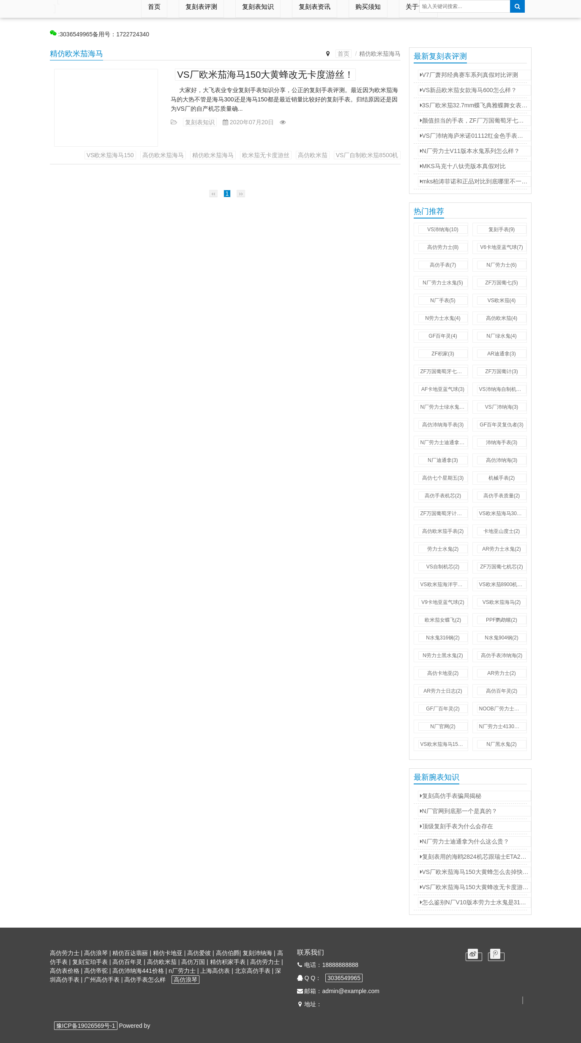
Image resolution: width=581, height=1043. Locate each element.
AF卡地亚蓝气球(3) (442, 389)
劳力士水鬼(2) (443, 549)
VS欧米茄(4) (502, 300)
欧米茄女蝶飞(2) (443, 620)
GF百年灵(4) (442, 336)
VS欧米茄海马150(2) (443, 744)
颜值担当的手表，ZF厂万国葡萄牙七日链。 (475, 120)
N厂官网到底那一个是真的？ (458, 811)
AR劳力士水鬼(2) (501, 549)
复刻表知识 (200, 122)
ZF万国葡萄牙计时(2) (444, 513)
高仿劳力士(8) (443, 247)
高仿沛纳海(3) (502, 460)
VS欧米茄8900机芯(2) (502, 584)
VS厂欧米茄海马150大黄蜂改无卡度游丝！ (265, 74)
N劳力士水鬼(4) (442, 318)
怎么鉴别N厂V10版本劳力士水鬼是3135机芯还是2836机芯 (475, 902)
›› (241, 193)
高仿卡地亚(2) (443, 673)
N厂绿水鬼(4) (501, 336)
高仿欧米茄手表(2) (443, 531)
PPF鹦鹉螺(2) (501, 620)
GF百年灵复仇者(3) (501, 425)
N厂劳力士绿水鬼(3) (443, 407)
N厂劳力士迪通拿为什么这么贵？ (464, 841)
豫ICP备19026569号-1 (85, 1025)
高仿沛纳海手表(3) (443, 425)
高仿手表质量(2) (501, 496)
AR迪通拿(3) (501, 354)
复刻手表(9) (501, 229)
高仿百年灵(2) (502, 691)
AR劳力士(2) (501, 673)
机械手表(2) (501, 478)
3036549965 (343, 978)
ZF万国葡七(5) (501, 283)
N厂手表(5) (442, 300)
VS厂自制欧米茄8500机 (367, 155)
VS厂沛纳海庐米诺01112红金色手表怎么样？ (475, 135)
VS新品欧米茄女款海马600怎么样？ (468, 90)
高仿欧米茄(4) (502, 318)
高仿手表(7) (443, 265)
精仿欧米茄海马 (213, 155)
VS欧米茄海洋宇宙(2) (444, 584)
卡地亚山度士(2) (501, 531)
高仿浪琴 (185, 979)
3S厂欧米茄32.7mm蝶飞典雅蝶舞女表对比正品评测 (475, 105)
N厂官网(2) (442, 726)
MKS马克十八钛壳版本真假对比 (463, 166)
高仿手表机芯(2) (443, 496)
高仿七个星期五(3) (443, 478)
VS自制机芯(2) (443, 567)
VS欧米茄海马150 (110, 155)
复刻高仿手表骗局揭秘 (450, 795)
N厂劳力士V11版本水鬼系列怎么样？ (470, 150)
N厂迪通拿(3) (443, 460)
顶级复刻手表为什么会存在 (456, 826)
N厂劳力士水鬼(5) (443, 283)
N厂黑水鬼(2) (501, 744)
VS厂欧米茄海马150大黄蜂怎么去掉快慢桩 (475, 871)
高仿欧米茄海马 (163, 155)
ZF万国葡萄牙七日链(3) (444, 371)
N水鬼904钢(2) (501, 638)
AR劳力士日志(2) (442, 691)
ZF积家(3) (442, 354)
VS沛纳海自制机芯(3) (502, 389)
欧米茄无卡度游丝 (265, 155)
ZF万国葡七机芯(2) (501, 567)
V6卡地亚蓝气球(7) (501, 247)
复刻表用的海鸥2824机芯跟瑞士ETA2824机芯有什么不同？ (475, 856)
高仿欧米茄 (312, 155)
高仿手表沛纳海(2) (502, 655)
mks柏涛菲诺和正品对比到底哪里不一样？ (475, 181)
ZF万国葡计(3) (501, 371)
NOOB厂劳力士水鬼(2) (502, 709)
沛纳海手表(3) (502, 442)
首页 (343, 53)
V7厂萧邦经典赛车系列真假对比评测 (469, 74)
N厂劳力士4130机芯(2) (502, 726)
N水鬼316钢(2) (442, 638)
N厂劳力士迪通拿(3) (443, 442)
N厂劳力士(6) (501, 265)
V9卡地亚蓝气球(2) (442, 602)
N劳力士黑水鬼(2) (443, 655)
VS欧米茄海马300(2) (502, 513)
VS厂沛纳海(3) (501, 407)
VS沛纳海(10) (442, 229)
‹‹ (213, 193)
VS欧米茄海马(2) (502, 602)
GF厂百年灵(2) (442, 709)
